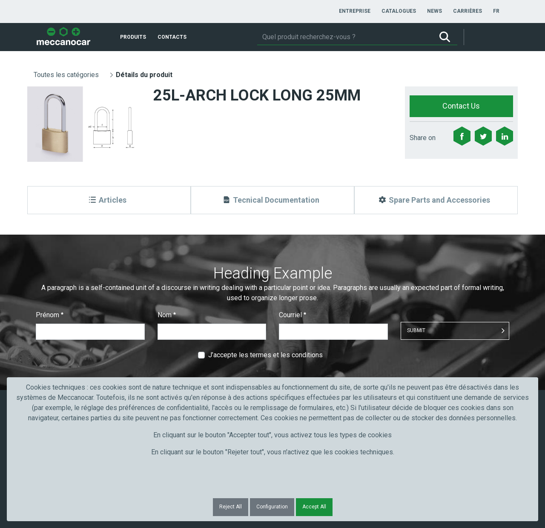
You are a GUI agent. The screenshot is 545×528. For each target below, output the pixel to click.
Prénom (49, 315)
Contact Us (461, 105)
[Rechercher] (344, 37)
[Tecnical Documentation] (272, 200)
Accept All (314, 507)
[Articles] (109, 200)
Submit (416, 330)
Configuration (272, 507)
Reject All (230, 507)
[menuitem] (354, 11)
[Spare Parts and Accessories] (436, 200)
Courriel (292, 315)
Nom (167, 315)
